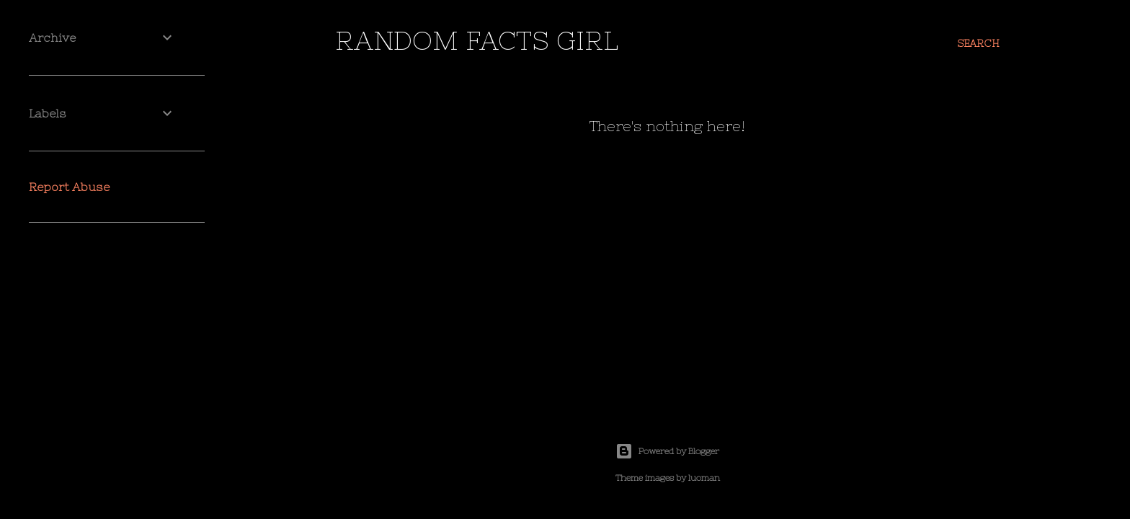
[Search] (978, 43)
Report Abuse (69, 186)
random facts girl (476, 41)
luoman (704, 478)
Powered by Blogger (667, 451)
